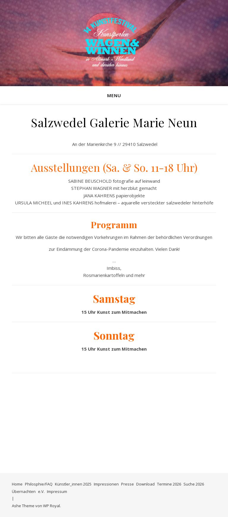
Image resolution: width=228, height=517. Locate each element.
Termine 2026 (169, 484)
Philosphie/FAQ (39, 484)
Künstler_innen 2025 (73, 484)
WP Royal (51, 505)
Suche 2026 (193, 484)
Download (145, 484)
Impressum (57, 491)
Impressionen (106, 484)
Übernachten (24, 491)
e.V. (41, 491)
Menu (114, 95)
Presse (127, 484)
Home (17, 484)
